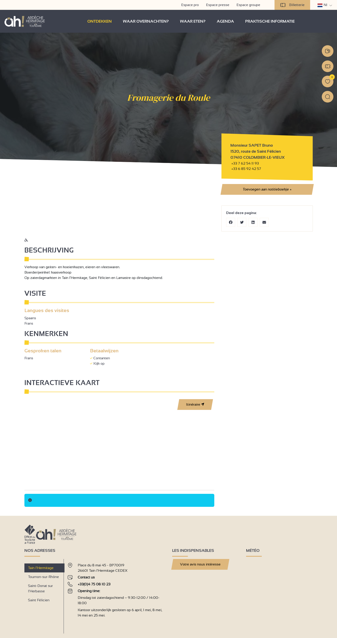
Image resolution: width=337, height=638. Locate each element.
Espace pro (190, 5)
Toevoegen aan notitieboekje (266, 189)
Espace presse (217, 5)
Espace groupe (248, 5)
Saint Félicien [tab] (38, 600)
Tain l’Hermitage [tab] (41, 568)
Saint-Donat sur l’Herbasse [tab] (40, 588)
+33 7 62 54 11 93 (245, 163)
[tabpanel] (116, 594)
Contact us (86, 577)
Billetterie (292, 5)
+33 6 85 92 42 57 (245, 169)
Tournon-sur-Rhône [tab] (43, 577)
